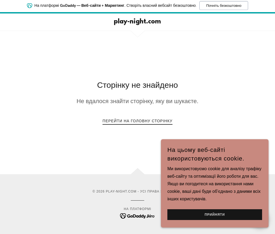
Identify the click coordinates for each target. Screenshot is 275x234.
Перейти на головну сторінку (137, 121)
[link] (137, 22)
